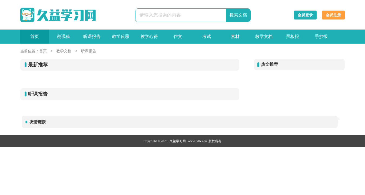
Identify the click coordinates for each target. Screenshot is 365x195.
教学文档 (264, 36)
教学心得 (149, 36)
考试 (206, 36)
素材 (235, 36)
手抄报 (321, 36)
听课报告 (92, 36)
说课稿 (63, 36)
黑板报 (292, 36)
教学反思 (120, 36)
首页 (34, 36)
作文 (178, 36)
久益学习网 (178, 141)
